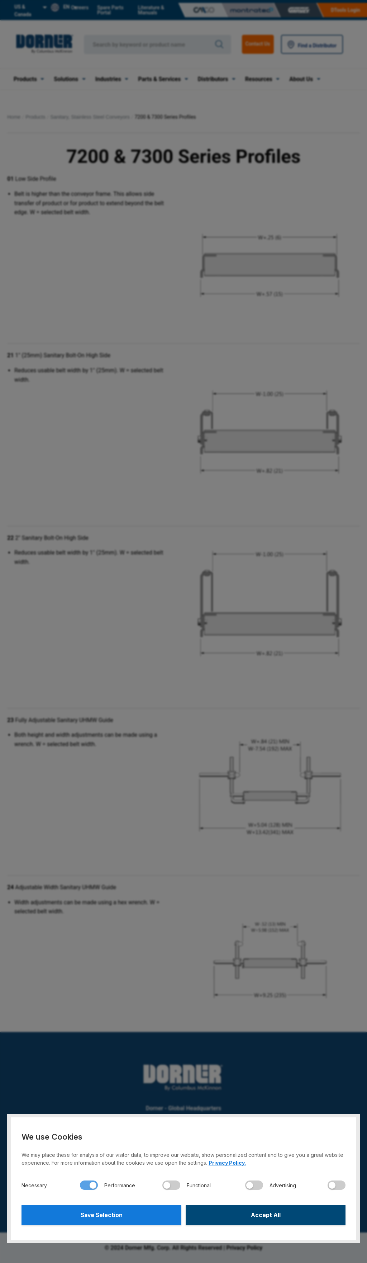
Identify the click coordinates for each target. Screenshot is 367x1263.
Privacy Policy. (227, 1162)
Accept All (266, 1215)
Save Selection (101, 1215)
